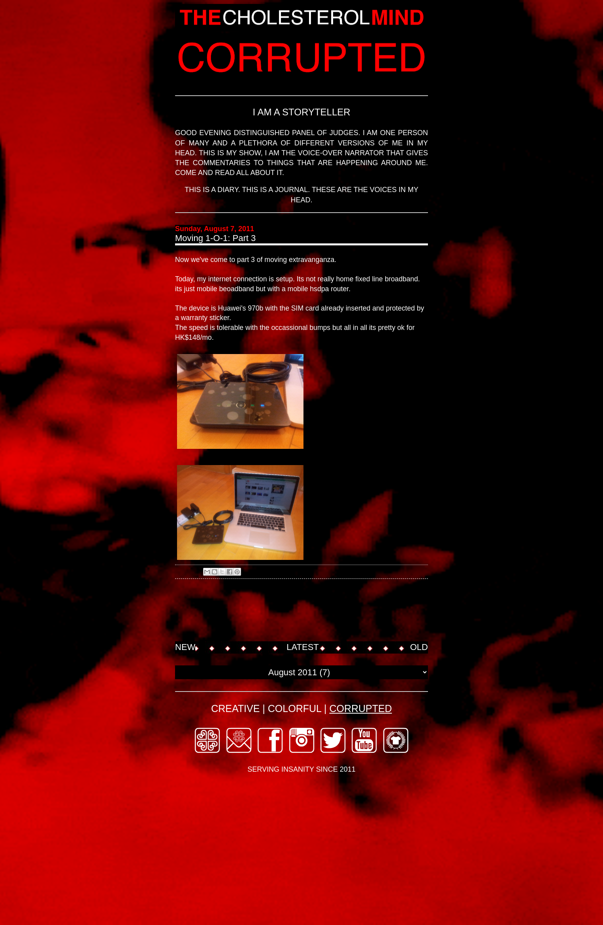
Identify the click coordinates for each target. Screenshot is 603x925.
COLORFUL (294, 708)
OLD (419, 647)
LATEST (302, 647)
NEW (185, 647)
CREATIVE (235, 708)
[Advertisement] (319, 611)
